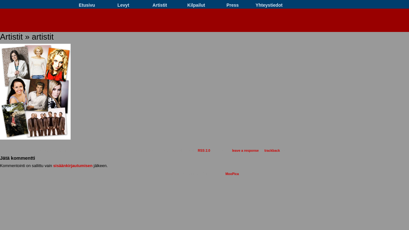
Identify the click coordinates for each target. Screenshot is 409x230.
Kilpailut (196, 5)
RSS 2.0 (204, 150)
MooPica (232, 174)
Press (233, 5)
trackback (272, 150)
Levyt (123, 5)
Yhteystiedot (269, 5)
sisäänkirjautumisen (72, 165)
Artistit (159, 5)
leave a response (245, 150)
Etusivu (87, 5)
